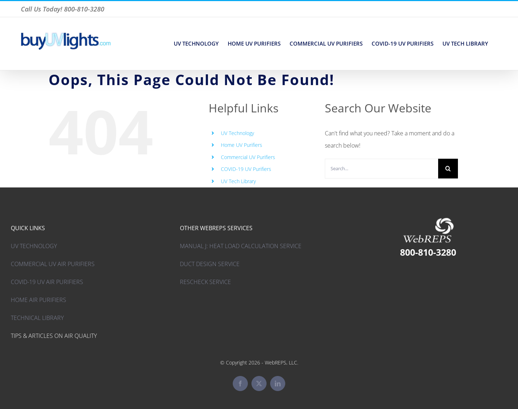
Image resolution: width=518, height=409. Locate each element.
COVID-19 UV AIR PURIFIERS (47, 282)
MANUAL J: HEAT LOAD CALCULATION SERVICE (240, 246)
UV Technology (237, 133)
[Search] (448, 168)
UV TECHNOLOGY (34, 246)
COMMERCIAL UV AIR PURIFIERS (53, 264)
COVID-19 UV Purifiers (246, 169)
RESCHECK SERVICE (205, 282)
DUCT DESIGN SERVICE (210, 264)
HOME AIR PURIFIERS (38, 300)
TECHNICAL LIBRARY (37, 318)
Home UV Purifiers (241, 144)
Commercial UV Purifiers (248, 157)
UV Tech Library (238, 181)
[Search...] (381, 168)
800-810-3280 (428, 252)
